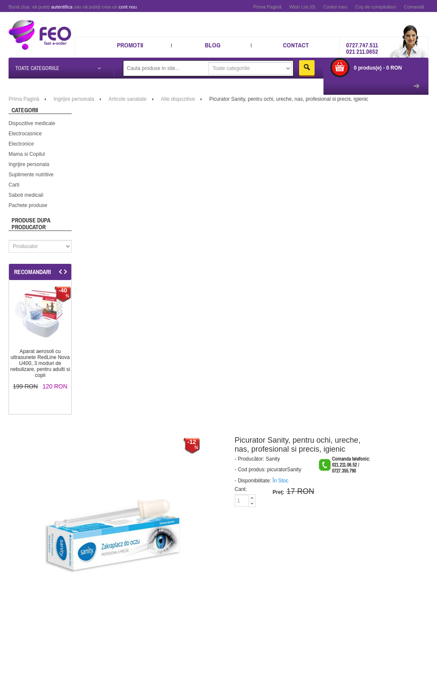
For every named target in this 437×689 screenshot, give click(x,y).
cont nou (128, 6)
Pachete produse (28, 205)
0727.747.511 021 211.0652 (362, 48)
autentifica (62, 6)
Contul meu (335, 6)
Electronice (21, 144)
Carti (14, 185)
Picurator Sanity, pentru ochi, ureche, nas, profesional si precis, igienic (288, 99)
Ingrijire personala (29, 164)
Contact (296, 45)
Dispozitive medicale (32, 123)
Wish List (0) (302, 6)
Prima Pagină (267, 6)
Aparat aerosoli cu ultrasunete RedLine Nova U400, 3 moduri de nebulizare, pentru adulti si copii (40, 363)
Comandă (414, 6)
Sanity (273, 459)
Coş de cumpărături (375, 6)
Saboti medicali (26, 195)
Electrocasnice (25, 134)
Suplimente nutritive (31, 175)
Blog (213, 45)
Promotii (130, 45)
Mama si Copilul (27, 154)
